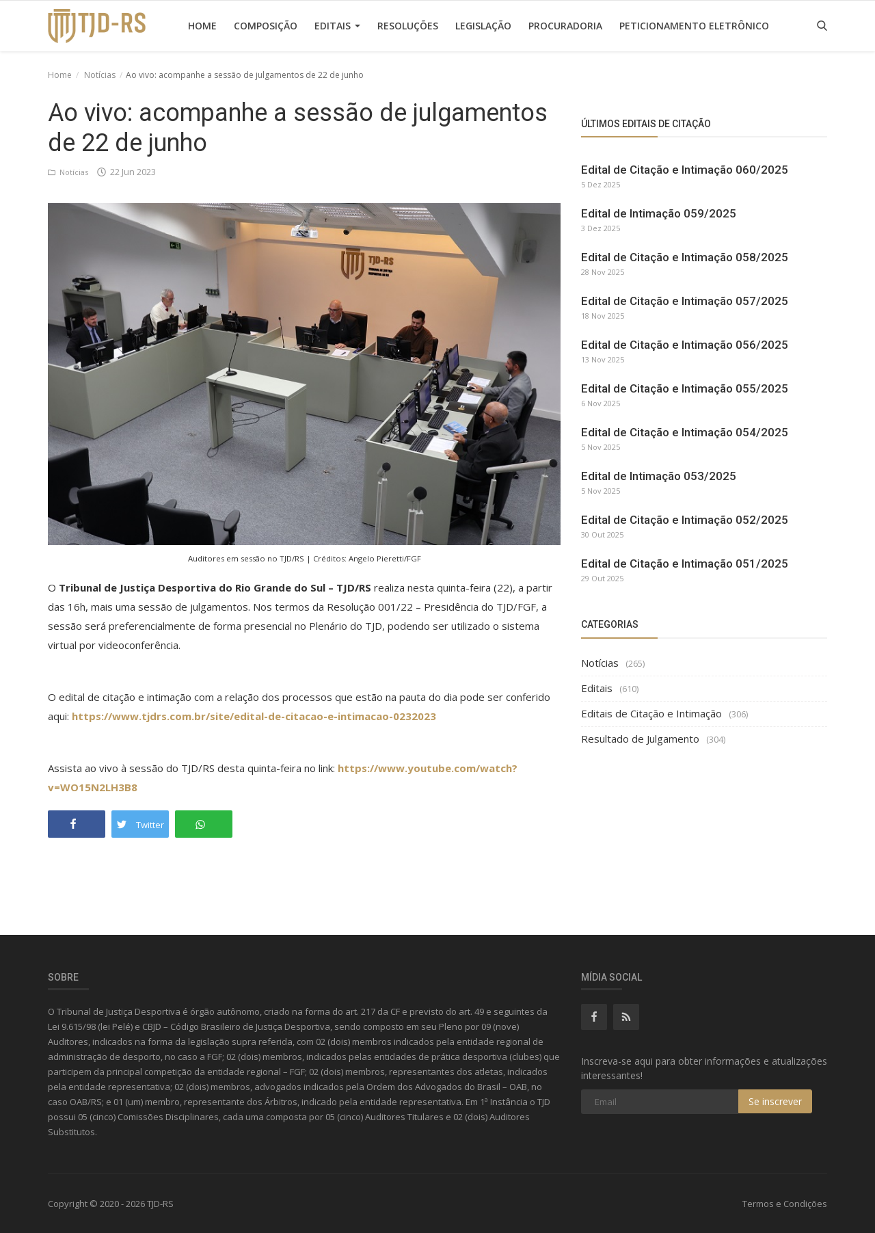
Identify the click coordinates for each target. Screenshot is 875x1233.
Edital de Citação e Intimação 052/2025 (684, 520)
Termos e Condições (784, 1203)
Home (202, 25)
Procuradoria (565, 25)
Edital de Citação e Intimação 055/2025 (684, 388)
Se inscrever (775, 1101)
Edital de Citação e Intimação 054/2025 (684, 432)
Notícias (100, 75)
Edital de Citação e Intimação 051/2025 (684, 563)
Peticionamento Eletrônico (694, 25)
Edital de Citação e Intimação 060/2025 (684, 169)
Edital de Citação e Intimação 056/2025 (684, 345)
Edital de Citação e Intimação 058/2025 (684, 257)
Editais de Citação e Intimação (651, 713)
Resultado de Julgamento (640, 738)
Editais (337, 25)
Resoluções (407, 25)
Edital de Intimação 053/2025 (658, 476)
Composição (265, 25)
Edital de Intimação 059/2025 (658, 213)
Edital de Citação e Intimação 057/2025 (684, 301)
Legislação (483, 25)
